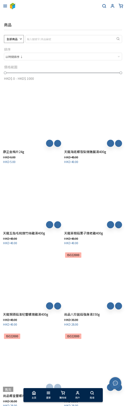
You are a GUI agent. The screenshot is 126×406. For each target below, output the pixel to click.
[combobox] (63, 56)
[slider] (5, 72)
